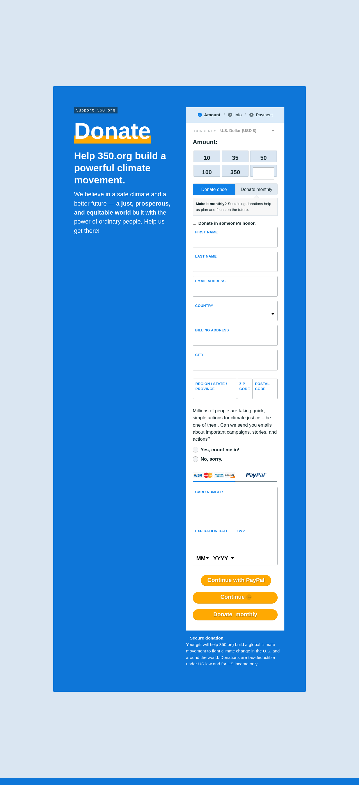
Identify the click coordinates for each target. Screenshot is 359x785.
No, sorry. (211, 459)
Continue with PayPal (236, 580)
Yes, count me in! (220, 449)
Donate (235, 614)
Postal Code (262, 386)
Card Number (209, 492)
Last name (206, 257)
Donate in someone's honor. (227, 223)
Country (204, 306)
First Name (206, 232)
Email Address (210, 281)
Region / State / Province (211, 386)
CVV (241, 531)
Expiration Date (212, 531)
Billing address (212, 330)
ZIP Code (244, 386)
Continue (232, 597)
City (199, 355)
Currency (205, 131)
